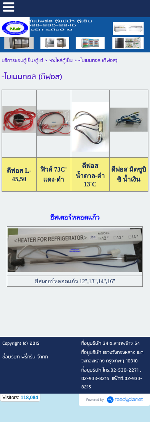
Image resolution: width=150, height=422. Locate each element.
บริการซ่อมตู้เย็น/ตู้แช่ (22, 60)
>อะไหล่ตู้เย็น (61, 60)
